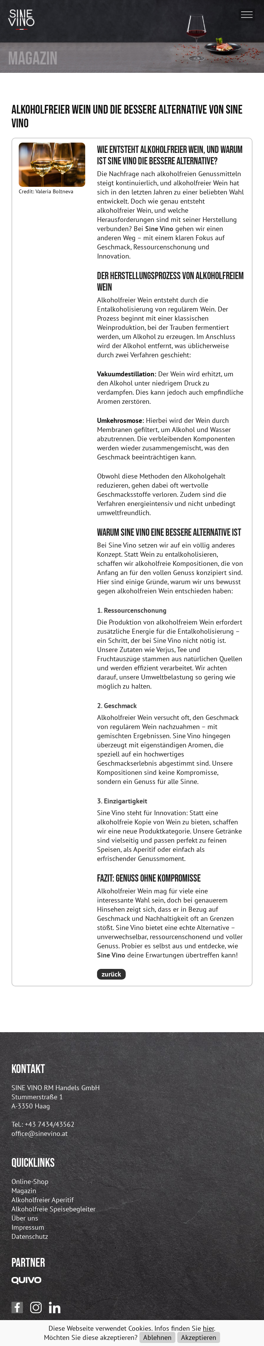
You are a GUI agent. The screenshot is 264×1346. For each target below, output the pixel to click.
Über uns (24, 1218)
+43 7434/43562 (50, 1124)
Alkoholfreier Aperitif (42, 1199)
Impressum (27, 1227)
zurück (111, 974)
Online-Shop (30, 1181)
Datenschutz (29, 1236)
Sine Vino (159, 228)
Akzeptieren (198, 1337)
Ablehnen (157, 1337)
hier (208, 1328)
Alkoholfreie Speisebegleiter (53, 1209)
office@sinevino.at (39, 1133)
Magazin (23, 1190)
